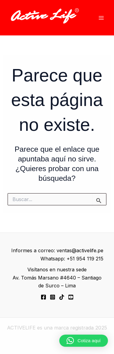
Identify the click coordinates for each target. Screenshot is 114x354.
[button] (83, 341)
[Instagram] (52, 297)
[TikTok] (61, 297)
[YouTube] (71, 297)
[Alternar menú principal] (101, 18)
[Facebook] (43, 297)
